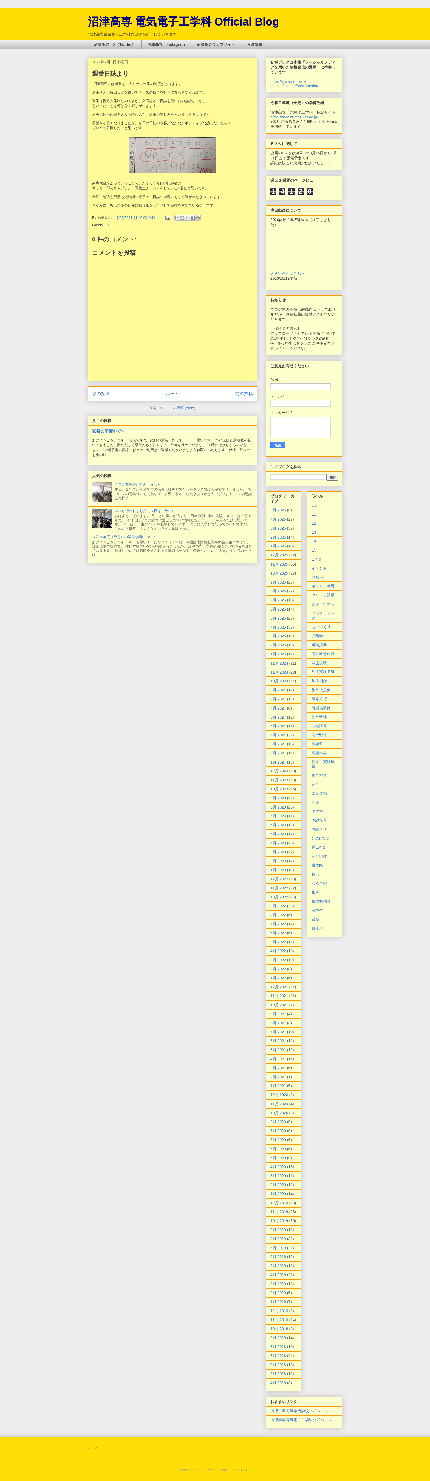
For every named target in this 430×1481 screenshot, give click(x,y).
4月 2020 (278, 1167)
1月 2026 (278, 546)
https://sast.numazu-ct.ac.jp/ (294, 117)
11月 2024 (279, 672)
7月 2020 (278, 1140)
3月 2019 (278, 1284)
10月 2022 (279, 897)
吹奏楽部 (319, 793)
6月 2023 (278, 825)
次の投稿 (101, 393)
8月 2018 (278, 1346)
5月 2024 (278, 726)
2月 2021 (278, 1077)
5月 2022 (278, 942)
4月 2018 (278, 1383)
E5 (314, 550)
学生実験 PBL (323, 671)
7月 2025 (278, 600)
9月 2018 (278, 1338)
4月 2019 (278, 1275)
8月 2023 (278, 807)
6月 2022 (278, 933)
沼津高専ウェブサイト (216, 44)
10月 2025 (279, 573)
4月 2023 (278, 843)
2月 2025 (278, 645)
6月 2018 (278, 1365)
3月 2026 (278, 528)
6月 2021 (278, 1041)
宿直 (315, 784)
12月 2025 (279, 555)
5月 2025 (278, 618)
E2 (314, 523)
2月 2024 (278, 753)
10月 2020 (279, 1113)
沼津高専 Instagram (166, 44)
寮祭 (315, 919)
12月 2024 (279, 663)
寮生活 (317, 928)
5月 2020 (278, 1158)
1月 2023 (278, 870)
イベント (319, 568)
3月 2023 (278, 852)
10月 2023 (279, 789)
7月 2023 (278, 816)
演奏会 (317, 636)
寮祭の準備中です (108, 431)
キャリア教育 (323, 586)
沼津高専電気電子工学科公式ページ (301, 1420)
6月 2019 (278, 1256)
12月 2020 (279, 1095)
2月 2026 (278, 537)
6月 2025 (278, 609)
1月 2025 (278, 654)
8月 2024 (278, 699)
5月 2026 (278, 510)
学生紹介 (319, 681)
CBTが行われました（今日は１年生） (145, 511)
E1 (314, 514)
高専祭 (317, 744)
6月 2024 (278, 717)
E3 (107, 225)
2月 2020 (278, 1185)
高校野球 (319, 735)
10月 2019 (279, 1221)
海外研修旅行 (323, 654)
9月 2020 (278, 1122)
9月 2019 (278, 1230)
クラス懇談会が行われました (138, 484)
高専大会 (319, 753)
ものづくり (321, 626)
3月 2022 (278, 960)
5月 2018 (278, 1374)
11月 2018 (279, 1320)
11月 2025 (279, 564)
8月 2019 (278, 1239)
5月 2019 (278, 1266)
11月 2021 (279, 996)
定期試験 (319, 856)
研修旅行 (319, 699)
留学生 (317, 910)
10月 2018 (279, 1329)
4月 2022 (278, 951)
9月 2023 (278, 798)
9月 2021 (278, 1014)
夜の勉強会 (321, 901)
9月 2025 (278, 582)
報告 (315, 892)
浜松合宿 (319, 883)
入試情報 (254, 44)
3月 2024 (278, 744)
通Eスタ (319, 847)
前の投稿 (244, 393)
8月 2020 (278, 1131)
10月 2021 (279, 1005)
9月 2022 (278, 906)
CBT (315, 505)
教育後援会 (321, 690)
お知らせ (319, 577)
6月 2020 (278, 1149)
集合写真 (319, 775)
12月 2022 (279, 879)
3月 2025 (278, 636)
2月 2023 (278, 861)
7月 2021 (278, 1032)
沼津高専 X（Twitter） (114, 44)
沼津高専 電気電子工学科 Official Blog (183, 22)
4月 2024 (278, 735)
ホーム (172, 393)
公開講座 (319, 725)
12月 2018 (279, 1310)
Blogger (245, 1470)
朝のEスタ (320, 838)
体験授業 (319, 820)
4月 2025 (278, 627)
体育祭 (317, 811)
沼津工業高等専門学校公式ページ (299, 1411)
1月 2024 (278, 762)
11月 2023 (279, 780)
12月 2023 (279, 771)
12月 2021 (279, 987)
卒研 (315, 802)
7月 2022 (278, 924)
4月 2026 (278, 519)
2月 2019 (278, 1293)
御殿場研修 (321, 708)
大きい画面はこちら (287, 273)
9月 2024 (278, 690)
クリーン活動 (323, 595)
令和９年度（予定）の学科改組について (124, 537)
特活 (315, 874)
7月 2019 (278, 1248)
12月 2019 (279, 1203)
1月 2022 (278, 978)
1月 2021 (278, 1086)
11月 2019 (279, 1211)
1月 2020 (278, 1194)
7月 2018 (278, 1355)
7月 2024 (278, 708)
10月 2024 (279, 681)
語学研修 (319, 716)
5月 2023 (278, 834)
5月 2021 (278, 1050)
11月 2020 (279, 1104)
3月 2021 (278, 1068)
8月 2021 (278, 1023)
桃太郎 (317, 865)
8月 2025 (278, 591)
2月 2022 (278, 969)
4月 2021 (278, 1059)
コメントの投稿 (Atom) (177, 408)
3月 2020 (278, 1176)
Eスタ (317, 559)
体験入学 (319, 829)
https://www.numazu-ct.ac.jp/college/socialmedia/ (294, 83)
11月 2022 (279, 888)
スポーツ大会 (323, 604)
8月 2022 (278, 915)
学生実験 (319, 663)
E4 (314, 541)
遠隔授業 (319, 645)
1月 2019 (278, 1301)
